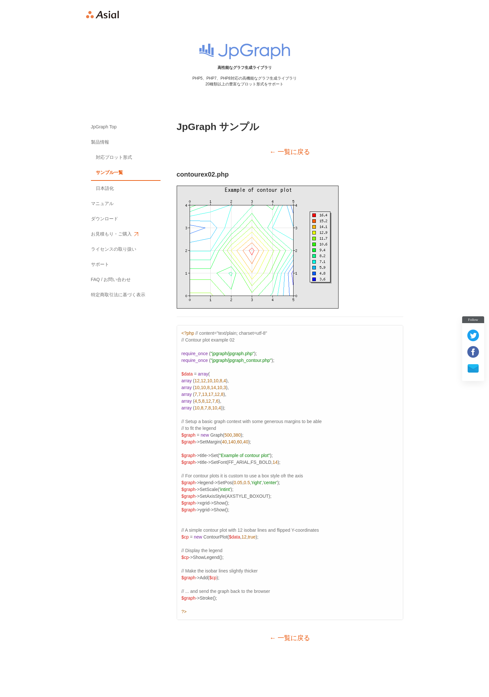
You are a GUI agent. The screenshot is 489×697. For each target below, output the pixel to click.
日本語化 (105, 188)
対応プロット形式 (114, 157)
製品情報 (100, 142)
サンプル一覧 (109, 172)
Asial (102, 14)
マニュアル (102, 203)
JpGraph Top (104, 126)
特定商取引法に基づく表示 (118, 294)
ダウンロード (104, 218)
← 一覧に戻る (290, 151)
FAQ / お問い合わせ (111, 279)
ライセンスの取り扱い (113, 249)
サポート (100, 264)
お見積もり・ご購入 (114, 234)
